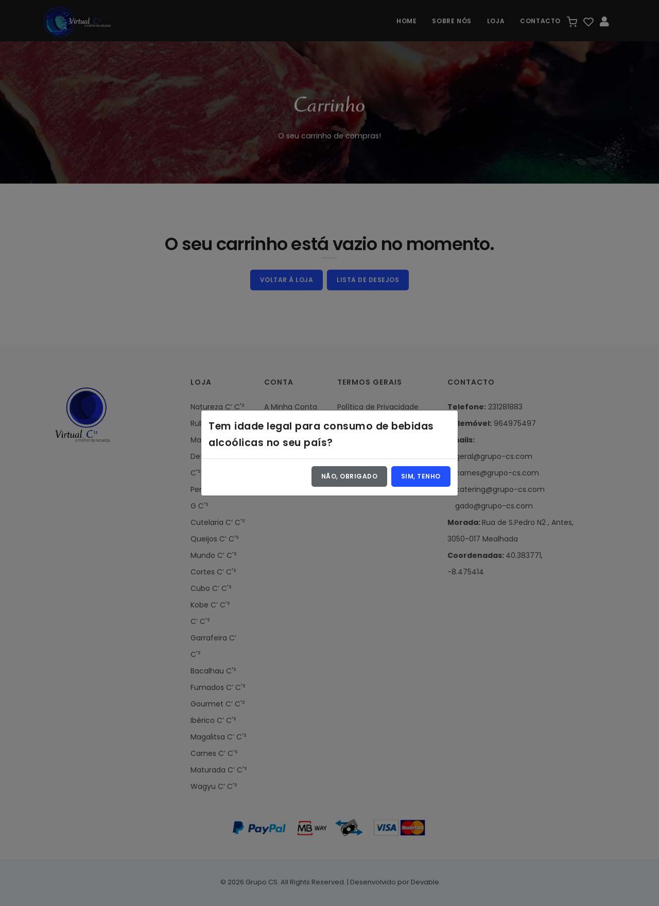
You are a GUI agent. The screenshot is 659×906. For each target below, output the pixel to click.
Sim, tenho (421, 476)
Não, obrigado (349, 476)
